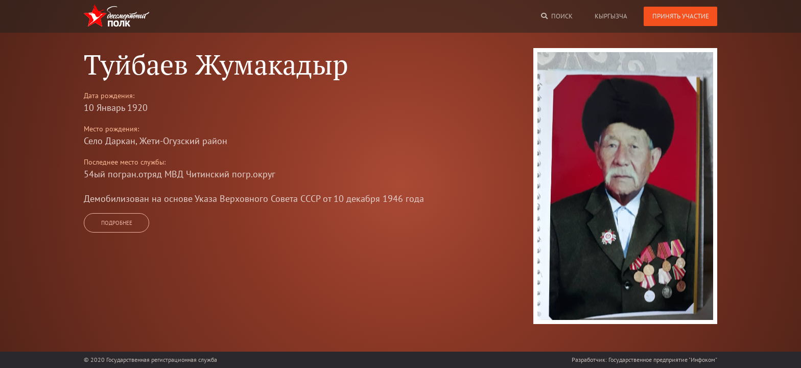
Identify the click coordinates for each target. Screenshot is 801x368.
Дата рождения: (109, 95)
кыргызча (611, 16)
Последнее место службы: (125, 162)
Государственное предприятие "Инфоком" (662, 359)
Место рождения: (111, 128)
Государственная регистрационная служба (161, 359)
